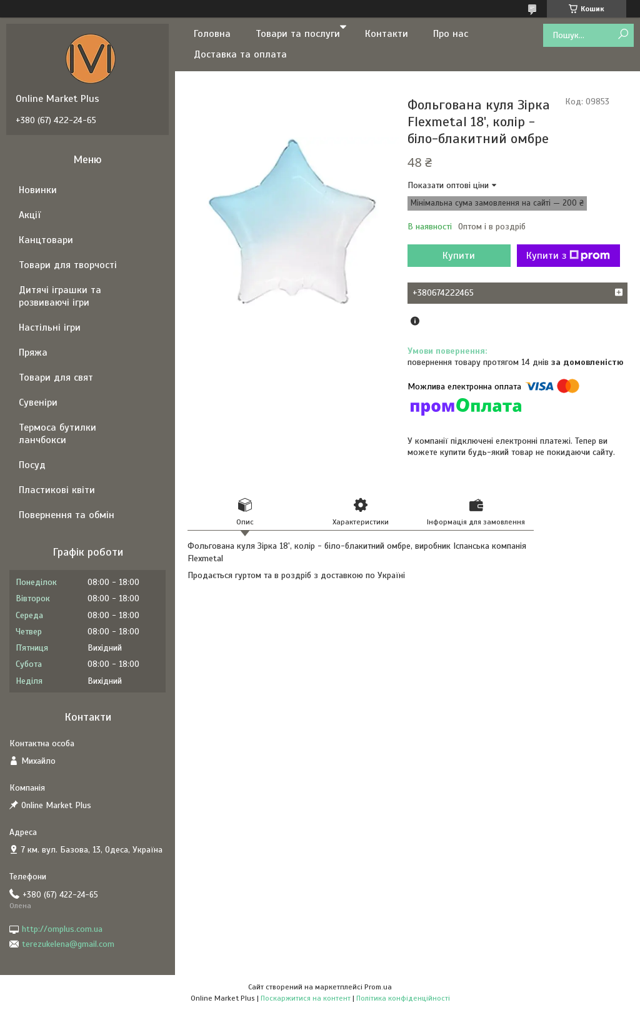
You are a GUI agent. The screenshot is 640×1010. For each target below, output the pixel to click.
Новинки (38, 190)
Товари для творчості (68, 265)
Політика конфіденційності (403, 998)
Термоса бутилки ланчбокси (57, 433)
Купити (458, 255)
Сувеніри (38, 402)
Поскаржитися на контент (306, 998)
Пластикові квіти (57, 490)
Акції (30, 215)
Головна (212, 34)
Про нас (450, 34)
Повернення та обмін (66, 515)
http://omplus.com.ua (62, 929)
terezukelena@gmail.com (68, 944)
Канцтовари (46, 240)
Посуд (32, 465)
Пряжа (33, 352)
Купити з (568, 255)
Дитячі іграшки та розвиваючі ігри (60, 296)
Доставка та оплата (240, 54)
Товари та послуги (298, 34)
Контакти (386, 34)
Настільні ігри (50, 327)
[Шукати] (623, 35)
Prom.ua (378, 986)
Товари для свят (56, 377)
